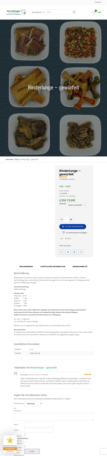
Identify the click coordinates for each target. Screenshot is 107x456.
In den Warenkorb (74, 226)
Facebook (98, 2)
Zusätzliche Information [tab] (52, 267)
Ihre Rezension (18, 409)
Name (16, 424)
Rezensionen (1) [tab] (80, 267)
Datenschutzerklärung (21, 438)
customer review (67, 179)
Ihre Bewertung (18, 403)
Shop (17, 159)
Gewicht (62, 204)
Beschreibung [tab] (26, 267)
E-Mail (16, 430)
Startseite (9, 159)
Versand (64, 193)
